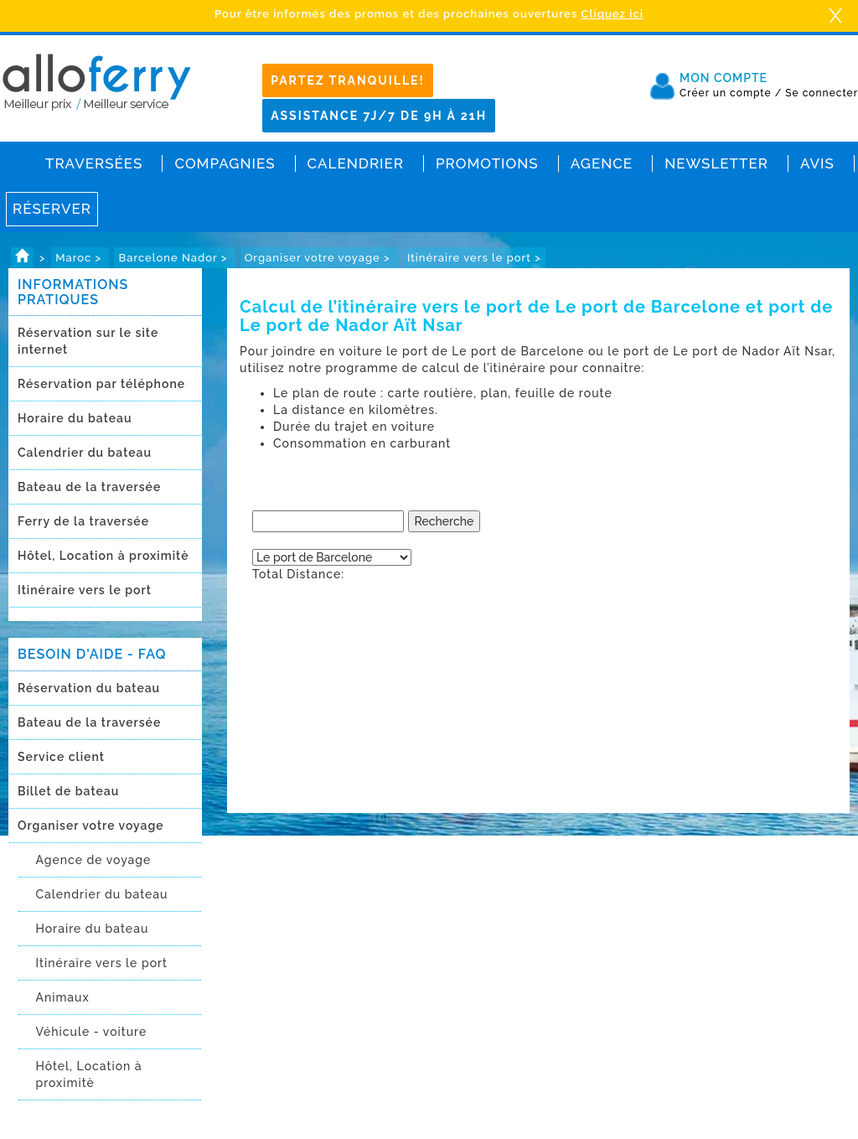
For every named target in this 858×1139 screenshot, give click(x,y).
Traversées (93, 163)
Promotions (487, 163)
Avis (817, 163)
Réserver (52, 208)
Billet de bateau (68, 791)
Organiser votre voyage (91, 825)
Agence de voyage (93, 860)
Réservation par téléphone (101, 384)
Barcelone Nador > (174, 257)
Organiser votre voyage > (319, 257)
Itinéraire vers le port (85, 590)
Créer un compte (731, 93)
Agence (602, 163)
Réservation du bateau (89, 688)
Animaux (62, 997)
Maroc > (80, 257)
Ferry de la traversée (83, 521)
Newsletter (716, 163)
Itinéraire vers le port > (474, 257)
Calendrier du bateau (85, 452)
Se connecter (821, 93)
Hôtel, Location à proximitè (103, 555)
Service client (61, 757)
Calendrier (356, 163)
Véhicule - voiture (91, 1031)
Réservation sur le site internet (88, 341)
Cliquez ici (612, 14)
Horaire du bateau (75, 418)
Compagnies (224, 163)
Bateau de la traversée (89, 487)
